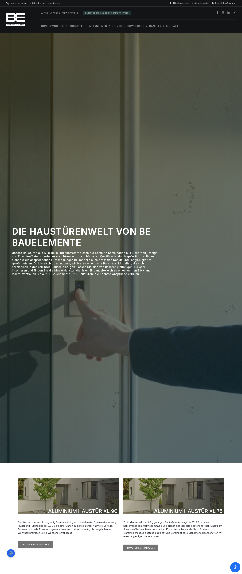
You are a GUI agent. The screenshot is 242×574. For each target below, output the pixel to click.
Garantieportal (200, 3)
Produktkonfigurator (224, 3)
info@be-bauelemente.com (45, 3)
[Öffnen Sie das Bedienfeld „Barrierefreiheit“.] (235, 567)
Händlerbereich (179, 3)
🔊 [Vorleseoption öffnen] (11, 553)
